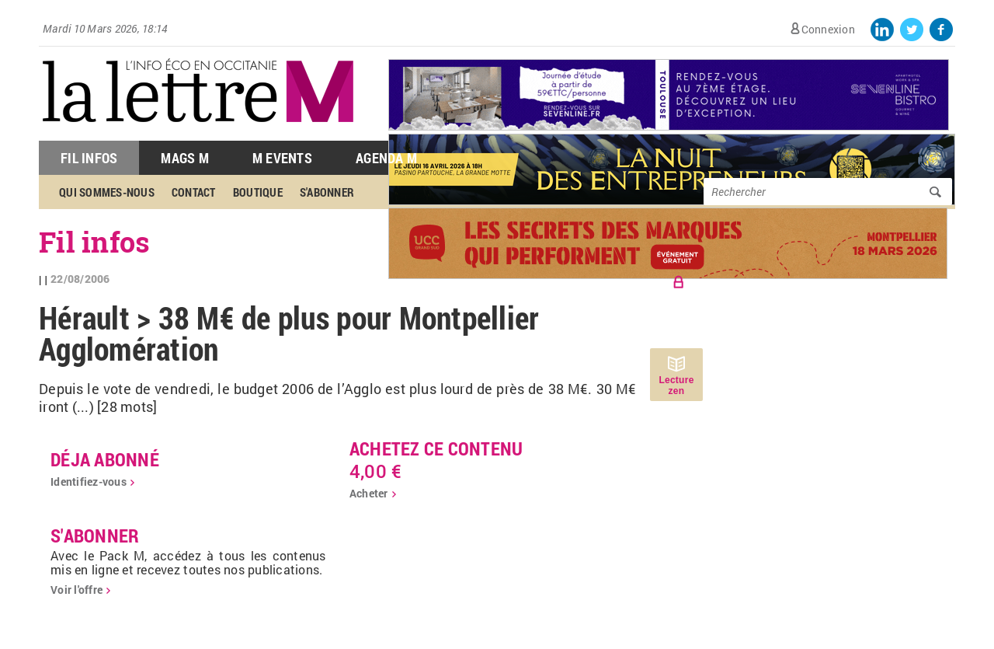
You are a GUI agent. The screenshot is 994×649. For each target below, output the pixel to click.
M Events (282, 157)
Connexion (828, 29)
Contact (194, 192)
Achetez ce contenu (436, 448)
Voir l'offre (76, 589)
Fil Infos (89, 157)
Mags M (185, 157)
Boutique (258, 192)
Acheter (368, 493)
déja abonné (104, 459)
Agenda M (386, 157)
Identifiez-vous (88, 481)
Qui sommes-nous (107, 192)
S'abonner (327, 192)
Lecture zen (676, 385)
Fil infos (94, 241)
